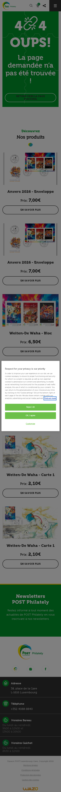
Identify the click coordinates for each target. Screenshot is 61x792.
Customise (30, 424)
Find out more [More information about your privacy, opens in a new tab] (50, 398)
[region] (30, 396)
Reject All (30, 407)
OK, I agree (30, 415)
